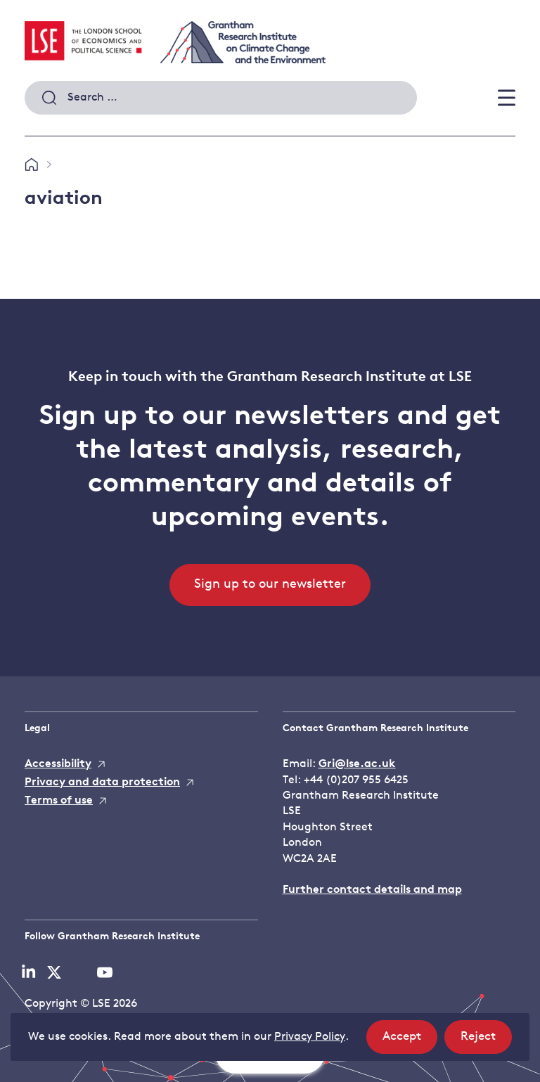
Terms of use (59, 800)
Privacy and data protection (102, 782)
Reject (486, 1041)
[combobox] (221, 98)
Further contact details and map (372, 890)
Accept (409, 1041)
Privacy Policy (309, 1037)
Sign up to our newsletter (270, 584)
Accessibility (58, 764)
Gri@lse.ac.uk (357, 764)
